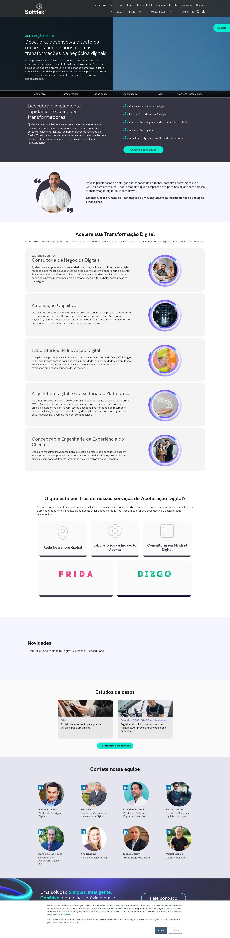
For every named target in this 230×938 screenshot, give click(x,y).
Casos (160, 94)
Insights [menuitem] (131, 4)
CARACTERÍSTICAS (70, 94)
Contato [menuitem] (200, 4)
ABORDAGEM (130, 94)
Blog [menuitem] (142, 4)
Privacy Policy (65, 914)
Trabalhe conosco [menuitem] (182, 4)
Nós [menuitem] (121, 4)
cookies (175, 911)
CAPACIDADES (100, 94)
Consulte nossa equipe (143, 149)
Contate (221, 27)
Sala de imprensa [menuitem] (158, 4)
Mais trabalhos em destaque (115, 745)
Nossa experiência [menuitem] (104, 4)
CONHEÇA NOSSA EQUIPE (190, 94)
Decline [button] (175, 930)
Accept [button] (161, 930)
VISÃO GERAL (40, 94)
